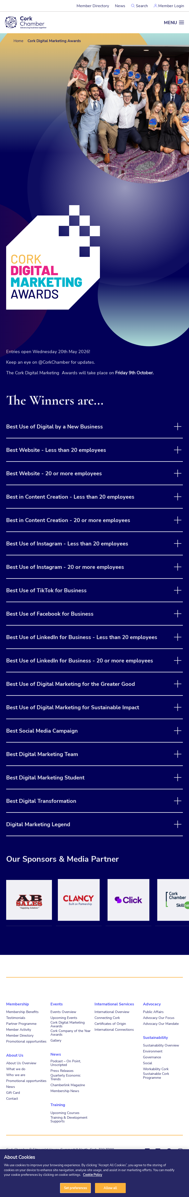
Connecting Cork (107, 1017)
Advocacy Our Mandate (161, 1023)
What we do (15, 1069)
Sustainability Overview (161, 1045)
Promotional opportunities (26, 1041)
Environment (152, 1051)
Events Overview (63, 1012)
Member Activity (18, 1029)
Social (147, 1063)
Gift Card (13, 1092)
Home (18, 40)
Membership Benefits (22, 1012)
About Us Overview (21, 1063)
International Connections (114, 1029)
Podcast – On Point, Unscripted (65, 1062)
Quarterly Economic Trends (65, 1077)
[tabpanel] (29, 914)
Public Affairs (153, 1012)
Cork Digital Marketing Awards (67, 1024)
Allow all (110, 1189)
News (120, 5)
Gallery (55, 1040)
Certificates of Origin (110, 1023)
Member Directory (93, 5)
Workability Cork (156, 1069)
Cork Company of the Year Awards (70, 1032)
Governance (152, 1057)
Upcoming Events (63, 1017)
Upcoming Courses (64, 1112)
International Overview (111, 1012)
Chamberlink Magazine (67, 1085)
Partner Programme (21, 1023)
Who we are (15, 1075)
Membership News (64, 1091)
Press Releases (62, 1070)
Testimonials (15, 1017)
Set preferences (75, 1189)
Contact (12, 1098)
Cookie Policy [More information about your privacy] (92, 1176)
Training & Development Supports (68, 1119)
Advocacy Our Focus (158, 1017)
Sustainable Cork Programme (156, 1075)
